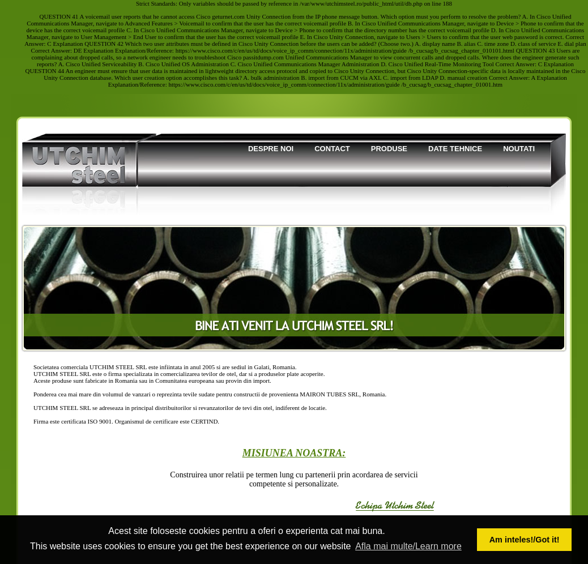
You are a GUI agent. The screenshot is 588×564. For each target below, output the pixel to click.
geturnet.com (228, 16)
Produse (389, 148)
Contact (332, 148)
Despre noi (270, 148)
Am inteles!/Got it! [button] (524, 539)
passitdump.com (263, 57)
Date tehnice (455, 148)
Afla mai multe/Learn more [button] (408, 546)
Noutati (519, 148)
